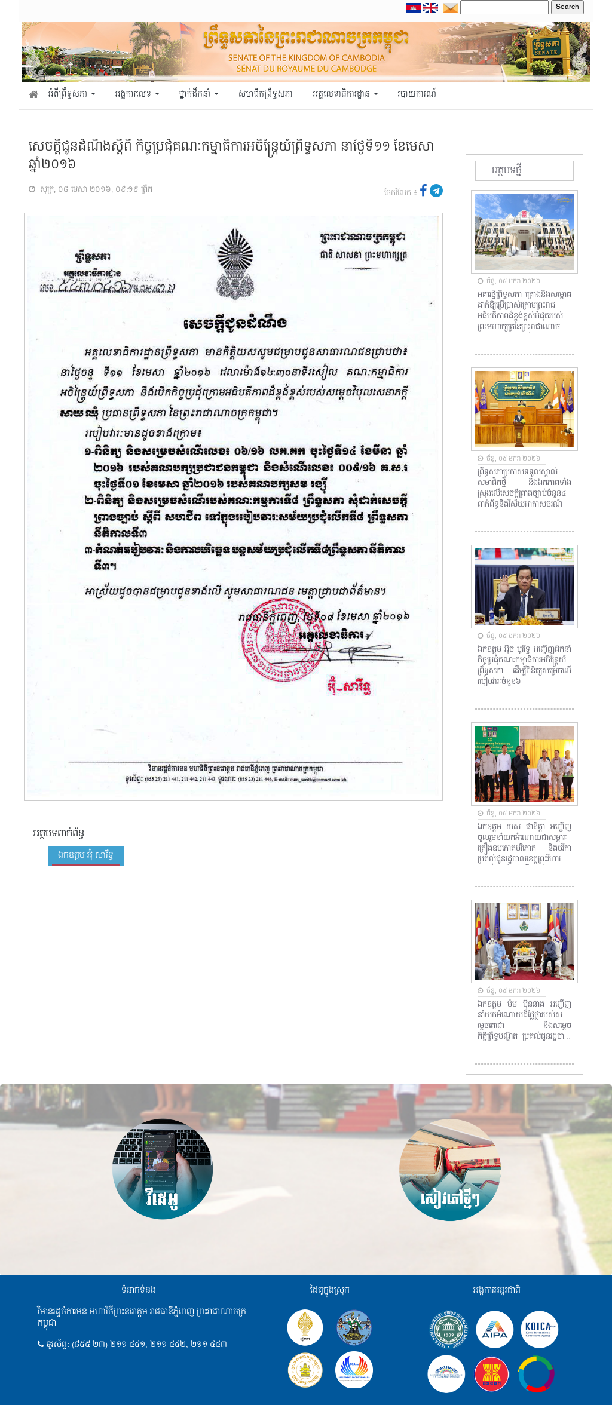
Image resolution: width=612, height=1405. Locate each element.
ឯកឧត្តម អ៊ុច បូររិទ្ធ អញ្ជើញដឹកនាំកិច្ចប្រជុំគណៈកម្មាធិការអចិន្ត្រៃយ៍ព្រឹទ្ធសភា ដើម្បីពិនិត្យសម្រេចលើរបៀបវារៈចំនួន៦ (524, 666)
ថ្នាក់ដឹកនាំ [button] (196, 94)
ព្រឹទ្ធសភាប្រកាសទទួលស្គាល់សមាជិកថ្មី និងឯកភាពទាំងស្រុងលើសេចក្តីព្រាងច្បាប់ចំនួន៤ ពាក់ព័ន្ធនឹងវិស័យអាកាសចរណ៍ (524, 488)
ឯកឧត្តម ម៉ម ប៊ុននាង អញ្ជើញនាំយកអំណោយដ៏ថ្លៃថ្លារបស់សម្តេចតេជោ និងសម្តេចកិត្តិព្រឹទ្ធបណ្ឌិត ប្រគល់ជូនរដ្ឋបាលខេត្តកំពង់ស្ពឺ (524, 1020)
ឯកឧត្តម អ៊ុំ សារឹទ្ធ (86, 855)
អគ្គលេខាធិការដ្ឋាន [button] (342, 94)
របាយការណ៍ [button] (417, 94)
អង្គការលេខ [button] (134, 94)
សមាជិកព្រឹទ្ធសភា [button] (265, 94)
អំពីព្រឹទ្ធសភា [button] (69, 94)
